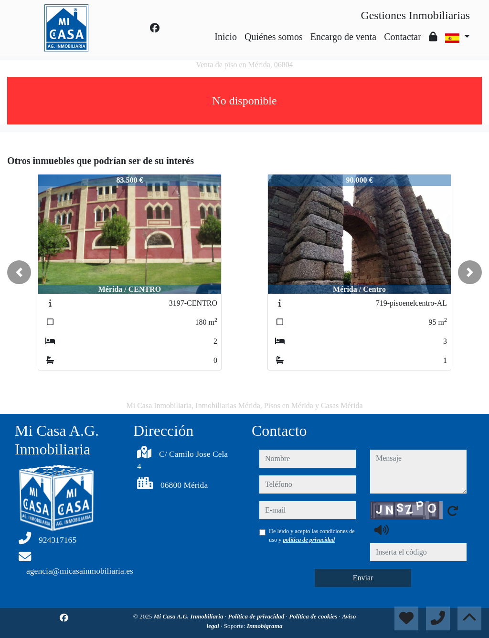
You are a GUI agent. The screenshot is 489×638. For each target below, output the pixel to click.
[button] (19, 272)
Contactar (402, 36)
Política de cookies (314, 616)
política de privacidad (309, 539)
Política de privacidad (257, 616)
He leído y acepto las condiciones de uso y (312, 535)
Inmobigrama (265, 625)
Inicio (225, 36)
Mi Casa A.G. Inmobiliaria (189, 616)
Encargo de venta (343, 36)
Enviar (363, 578)
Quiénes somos (273, 36)
